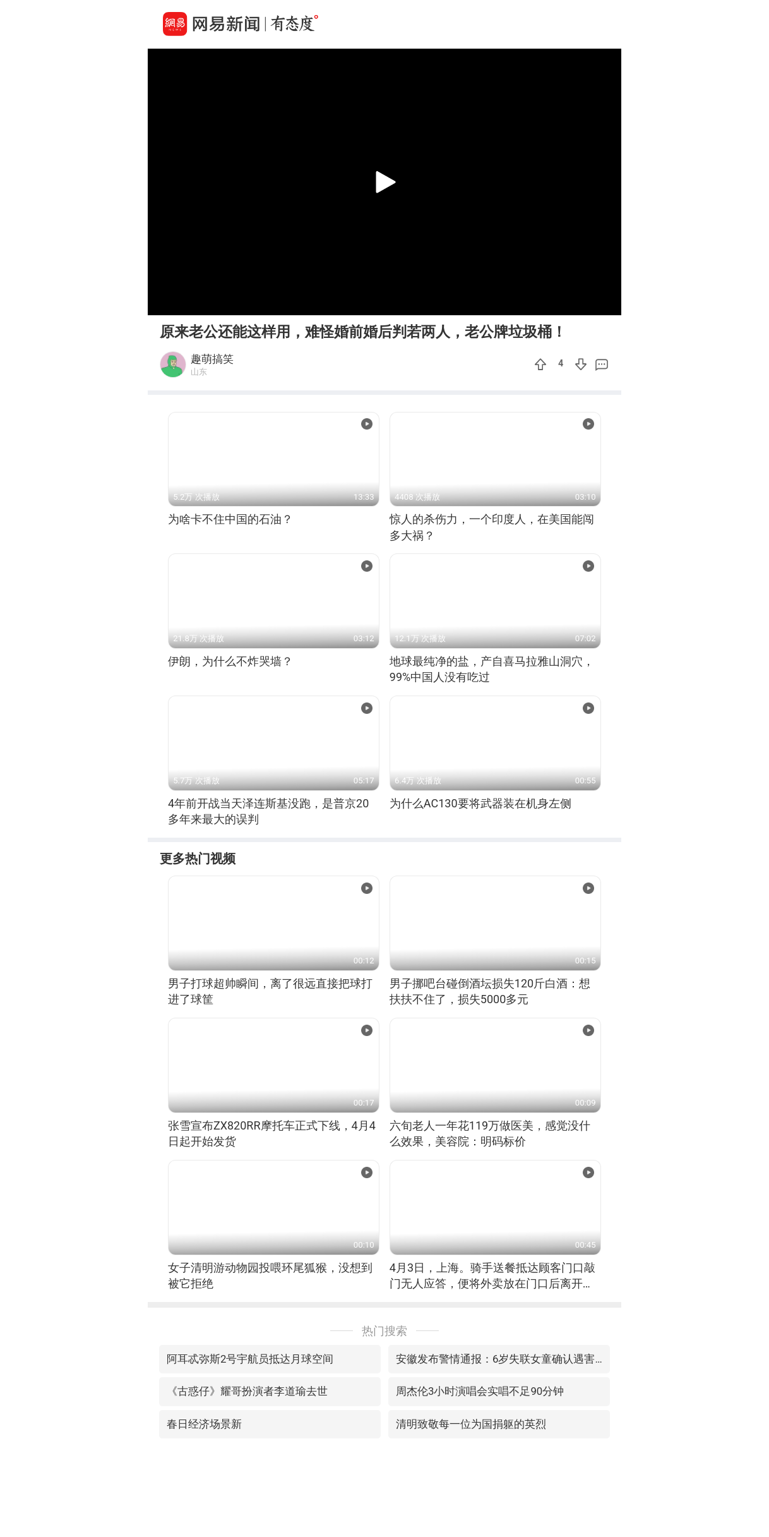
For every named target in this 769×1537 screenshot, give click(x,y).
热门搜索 (384, 1330)
